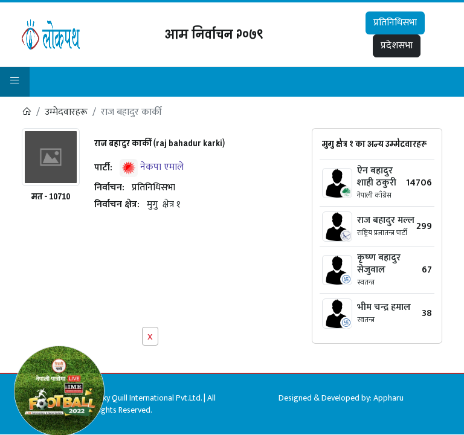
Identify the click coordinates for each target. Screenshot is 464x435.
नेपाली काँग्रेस (374, 195)
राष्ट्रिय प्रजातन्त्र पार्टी (382, 233)
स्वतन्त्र (366, 282)
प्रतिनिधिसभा (395, 22)
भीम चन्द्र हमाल (384, 307)
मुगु (152, 204)
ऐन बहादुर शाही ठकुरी (376, 177)
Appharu (388, 398)
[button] (15, 82)
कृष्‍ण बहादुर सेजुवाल (379, 264)
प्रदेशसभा (397, 45)
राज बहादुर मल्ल (385, 220)
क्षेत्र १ (172, 204)
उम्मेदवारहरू (66, 112)
